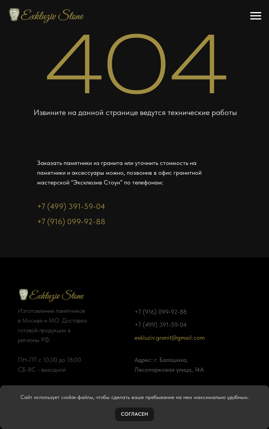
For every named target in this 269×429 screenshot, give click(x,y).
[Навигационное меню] (255, 16)
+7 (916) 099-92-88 (71, 221)
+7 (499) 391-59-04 (71, 206)
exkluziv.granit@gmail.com (169, 337)
